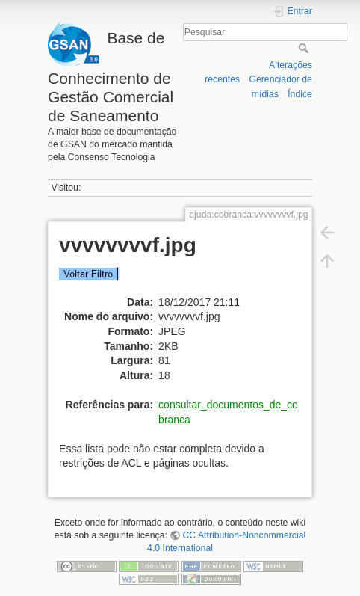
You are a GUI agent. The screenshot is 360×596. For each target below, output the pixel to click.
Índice (300, 94)
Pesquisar (305, 48)
